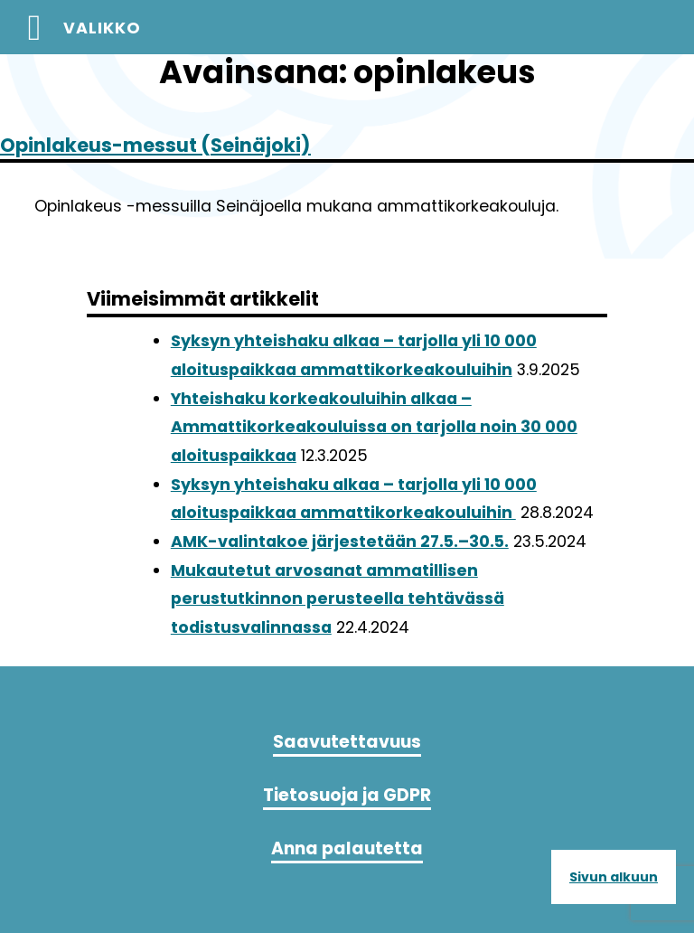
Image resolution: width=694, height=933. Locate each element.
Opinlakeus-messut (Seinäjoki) (155, 145)
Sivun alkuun (613, 877)
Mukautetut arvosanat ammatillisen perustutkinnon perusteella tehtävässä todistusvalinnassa (337, 599)
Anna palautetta (347, 848)
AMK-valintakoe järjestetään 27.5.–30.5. (340, 541)
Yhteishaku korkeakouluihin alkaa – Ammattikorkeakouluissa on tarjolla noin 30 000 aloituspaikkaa (374, 427)
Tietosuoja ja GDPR (347, 795)
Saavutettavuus (347, 742)
